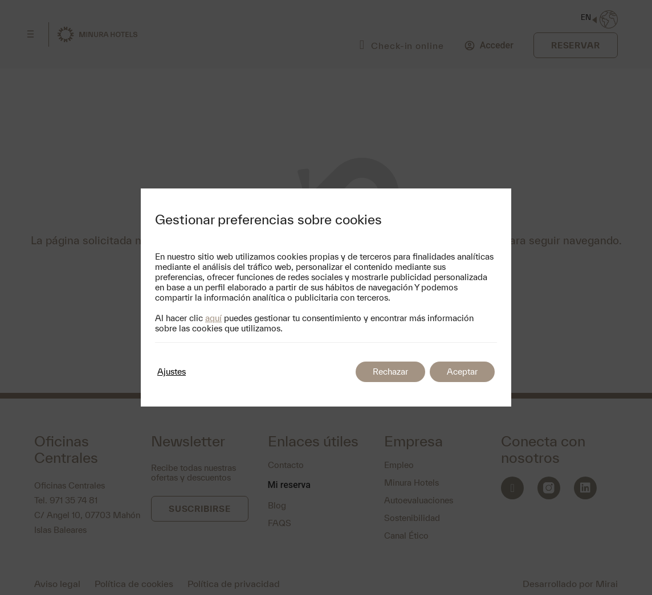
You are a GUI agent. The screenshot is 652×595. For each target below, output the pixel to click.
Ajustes (171, 371)
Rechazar (390, 371)
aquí (213, 318)
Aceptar (462, 371)
